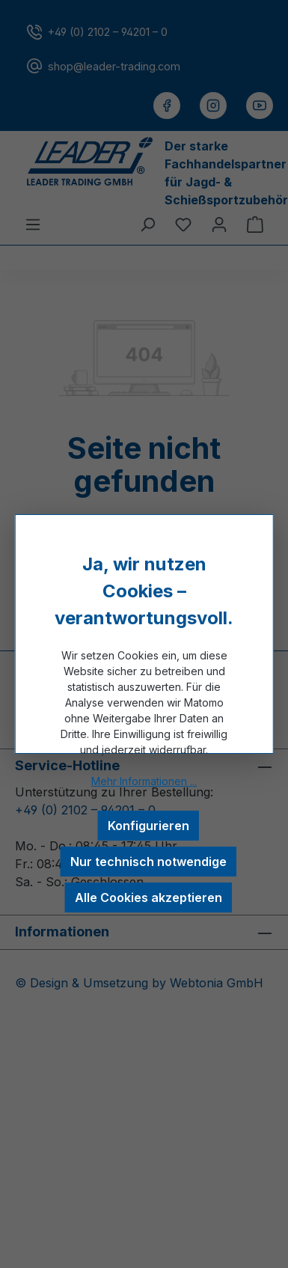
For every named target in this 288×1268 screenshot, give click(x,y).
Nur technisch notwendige (148, 861)
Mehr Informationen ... (144, 781)
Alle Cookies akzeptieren (148, 897)
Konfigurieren (148, 825)
